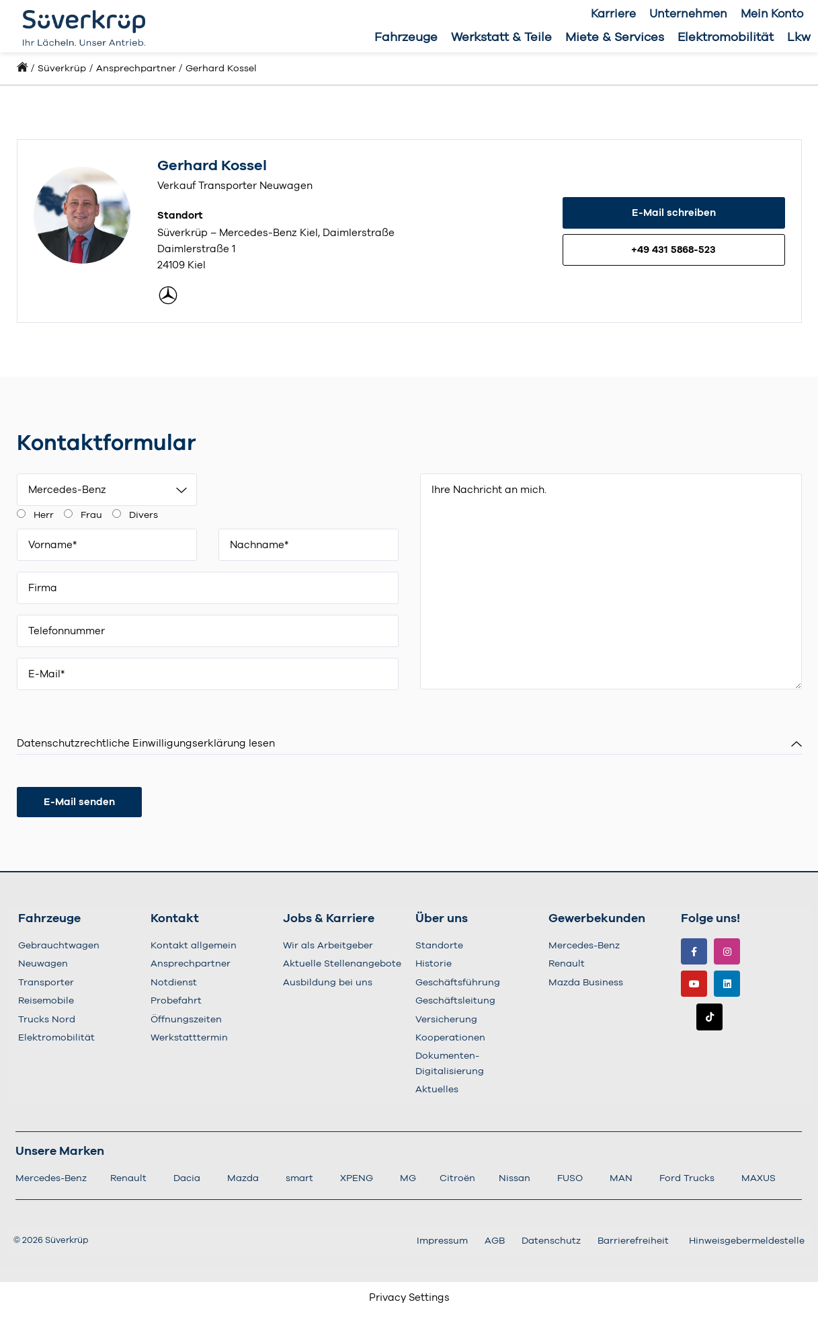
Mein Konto (772, 14)
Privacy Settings (409, 1298)
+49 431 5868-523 (673, 250)
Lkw (799, 38)
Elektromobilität (726, 38)
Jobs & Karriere (328, 919)
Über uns (441, 919)
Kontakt (175, 919)
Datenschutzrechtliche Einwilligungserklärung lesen (146, 744)
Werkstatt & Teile (501, 38)
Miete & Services (614, 38)
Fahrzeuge (406, 38)
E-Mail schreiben (674, 213)
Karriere (613, 14)
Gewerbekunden (596, 919)
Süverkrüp (62, 68)
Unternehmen (688, 14)
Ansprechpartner (136, 68)
